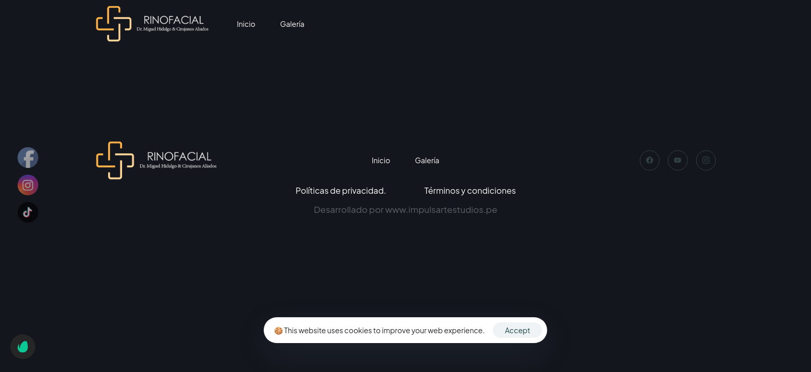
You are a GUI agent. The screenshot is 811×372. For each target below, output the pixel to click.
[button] (22, 346)
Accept (517, 330)
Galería (292, 23)
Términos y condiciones (470, 190)
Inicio (246, 23)
